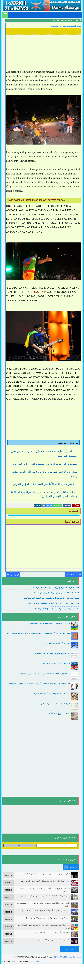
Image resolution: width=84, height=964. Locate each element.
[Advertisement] (43, 52)
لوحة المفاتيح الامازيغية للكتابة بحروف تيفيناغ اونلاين (51, 653)
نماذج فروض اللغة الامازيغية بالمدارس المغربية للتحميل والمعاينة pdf (45, 673)
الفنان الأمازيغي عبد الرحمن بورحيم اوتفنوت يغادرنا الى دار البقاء (56, 587)
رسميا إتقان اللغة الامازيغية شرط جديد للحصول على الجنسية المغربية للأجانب (51, 598)
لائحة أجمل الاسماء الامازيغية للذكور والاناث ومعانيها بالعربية (48, 623)
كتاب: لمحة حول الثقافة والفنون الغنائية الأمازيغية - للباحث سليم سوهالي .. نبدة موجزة (39, 683)
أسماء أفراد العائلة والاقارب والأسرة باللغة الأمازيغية (51, 694)
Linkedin (37, 505)
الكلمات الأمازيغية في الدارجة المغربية (56, 643)
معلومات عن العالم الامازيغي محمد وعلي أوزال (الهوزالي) (44, 463)
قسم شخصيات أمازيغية (62, 20)
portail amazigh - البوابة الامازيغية (67, 957)
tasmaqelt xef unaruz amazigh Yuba (66, 26)
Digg (43, 505)
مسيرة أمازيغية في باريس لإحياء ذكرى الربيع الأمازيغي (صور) (57, 609)
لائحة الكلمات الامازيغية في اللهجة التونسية (54, 663)
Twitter (49, 505)
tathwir (17, 961)
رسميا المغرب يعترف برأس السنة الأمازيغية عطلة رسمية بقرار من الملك (53, 603)
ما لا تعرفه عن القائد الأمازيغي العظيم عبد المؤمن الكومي (45, 484)
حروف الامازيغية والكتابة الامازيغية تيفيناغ (55, 704)
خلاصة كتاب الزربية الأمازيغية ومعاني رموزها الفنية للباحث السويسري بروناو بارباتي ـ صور (38, 633)
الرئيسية (77, 20)
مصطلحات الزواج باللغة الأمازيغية (58, 714)
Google (35, 961)
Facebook (67, 505)
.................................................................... (65, 590)
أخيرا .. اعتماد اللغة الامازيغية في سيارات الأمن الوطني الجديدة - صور (54, 593)
